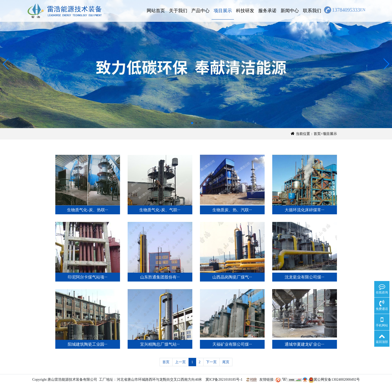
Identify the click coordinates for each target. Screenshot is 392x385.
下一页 (211, 362)
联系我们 (312, 10)
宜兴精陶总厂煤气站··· (160, 344)
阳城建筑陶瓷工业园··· (87, 344)
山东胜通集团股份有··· (160, 277)
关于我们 (178, 10)
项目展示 (223, 10)
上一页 (180, 362)
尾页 (225, 362)
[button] (6, 63)
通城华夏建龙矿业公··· (304, 344)
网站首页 (156, 10)
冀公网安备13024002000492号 (334, 379)
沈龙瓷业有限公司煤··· (304, 277)
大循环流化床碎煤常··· (304, 210)
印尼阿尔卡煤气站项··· (87, 277)
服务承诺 (267, 10)
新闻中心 (290, 10)
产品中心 (200, 10)
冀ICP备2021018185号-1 (224, 379)
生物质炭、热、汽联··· (232, 210)
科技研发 (245, 10)
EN (362, 10)
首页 (317, 134)
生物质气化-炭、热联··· (87, 210)
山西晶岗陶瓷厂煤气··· (232, 277)
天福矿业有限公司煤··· (232, 344)
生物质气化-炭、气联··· (159, 210)
